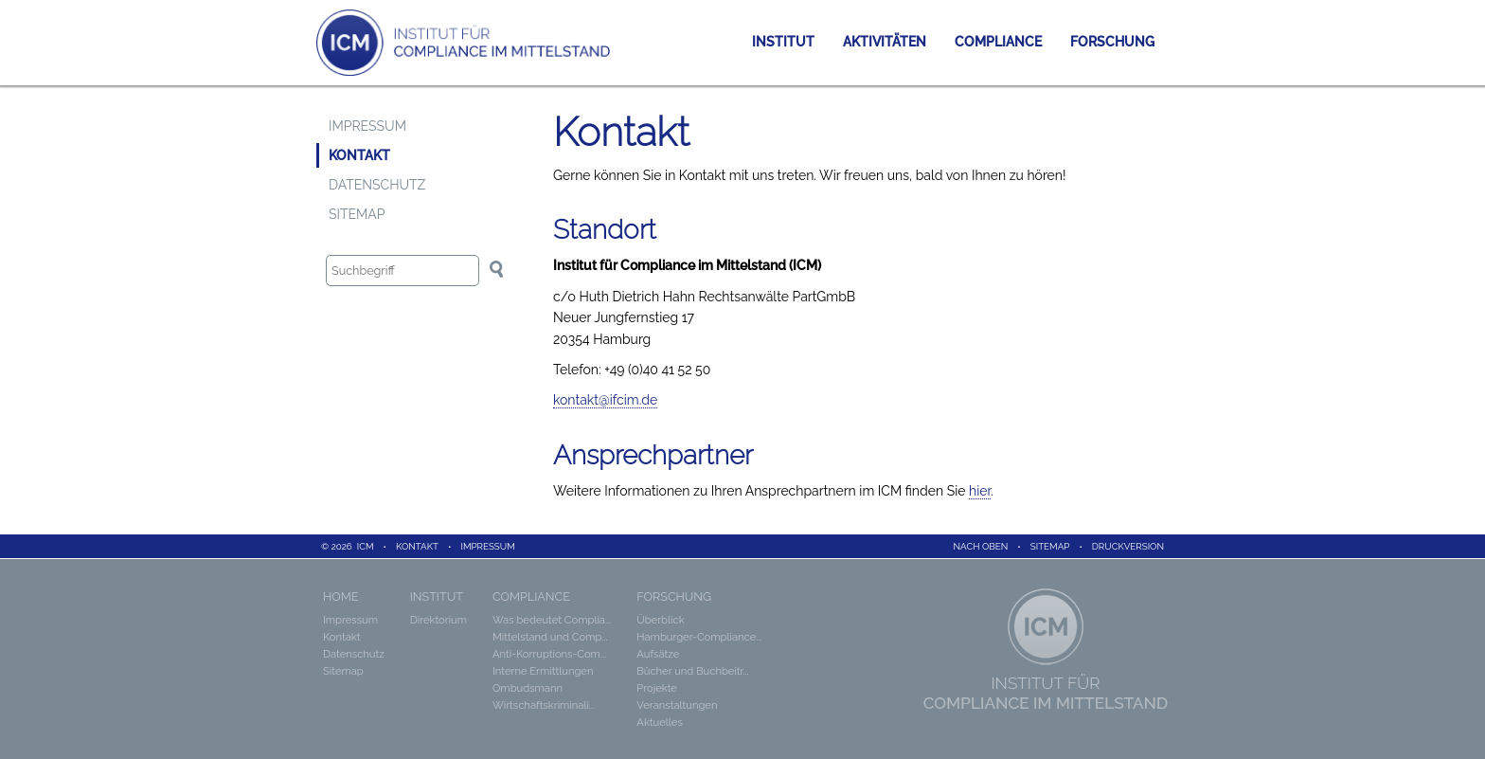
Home (340, 596)
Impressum (367, 126)
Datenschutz (377, 184)
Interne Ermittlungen (542, 671)
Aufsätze (657, 653)
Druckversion (1128, 546)
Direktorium (438, 619)
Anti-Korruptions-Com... (549, 653)
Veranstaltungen (676, 705)
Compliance (998, 41)
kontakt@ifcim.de (605, 399)
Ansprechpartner (653, 455)
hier (980, 490)
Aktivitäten (884, 41)
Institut (783, 41)
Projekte (656, 688)
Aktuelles (659, 722)
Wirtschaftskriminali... (543, 705)
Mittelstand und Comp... (550, 636)
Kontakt (359, 155)
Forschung (1112, 41)
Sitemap (357, 214)
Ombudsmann (527, 688)
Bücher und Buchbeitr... (692, 671)
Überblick (660, 619)
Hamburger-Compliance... (698, 636)
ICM (365, 546)
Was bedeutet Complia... (551, 619)
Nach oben (981, 546)
